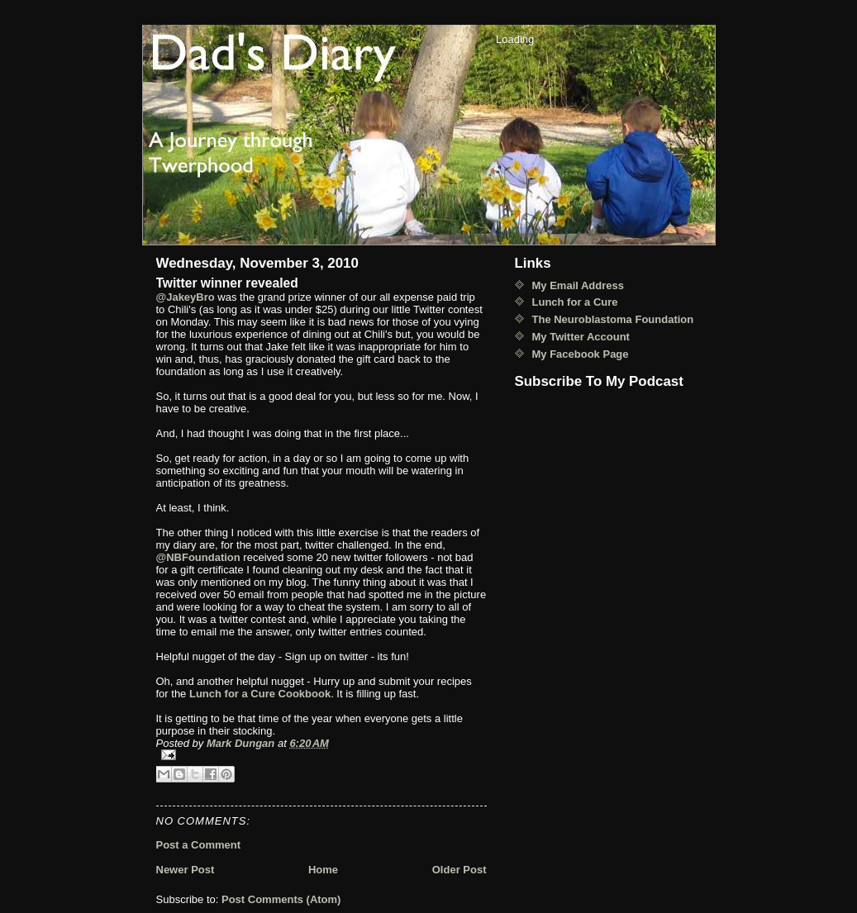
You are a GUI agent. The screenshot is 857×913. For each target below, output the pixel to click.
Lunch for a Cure (575, 302)
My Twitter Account (581, 336)
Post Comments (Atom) (280, 899)
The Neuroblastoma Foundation (613, 319)
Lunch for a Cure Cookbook (260, 693)
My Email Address (578, 285)
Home (323, 869)
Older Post (459, 869)
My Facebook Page (580, 354)
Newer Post (185, 869)
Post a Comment (198, 845)
